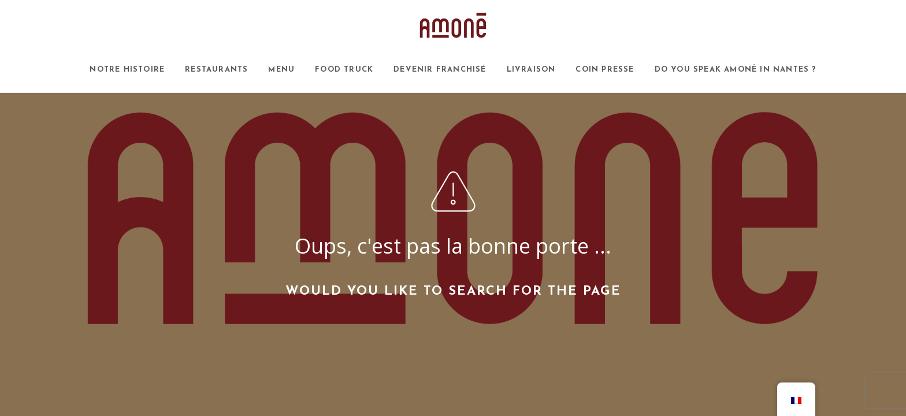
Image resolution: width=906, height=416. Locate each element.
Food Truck (344, 69)
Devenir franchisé (439, 69)
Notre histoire (127, 69)
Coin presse (604, 69)
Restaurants (216, 69)
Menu (281, 69)
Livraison (531, 69)
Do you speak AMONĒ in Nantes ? (735, 69)
